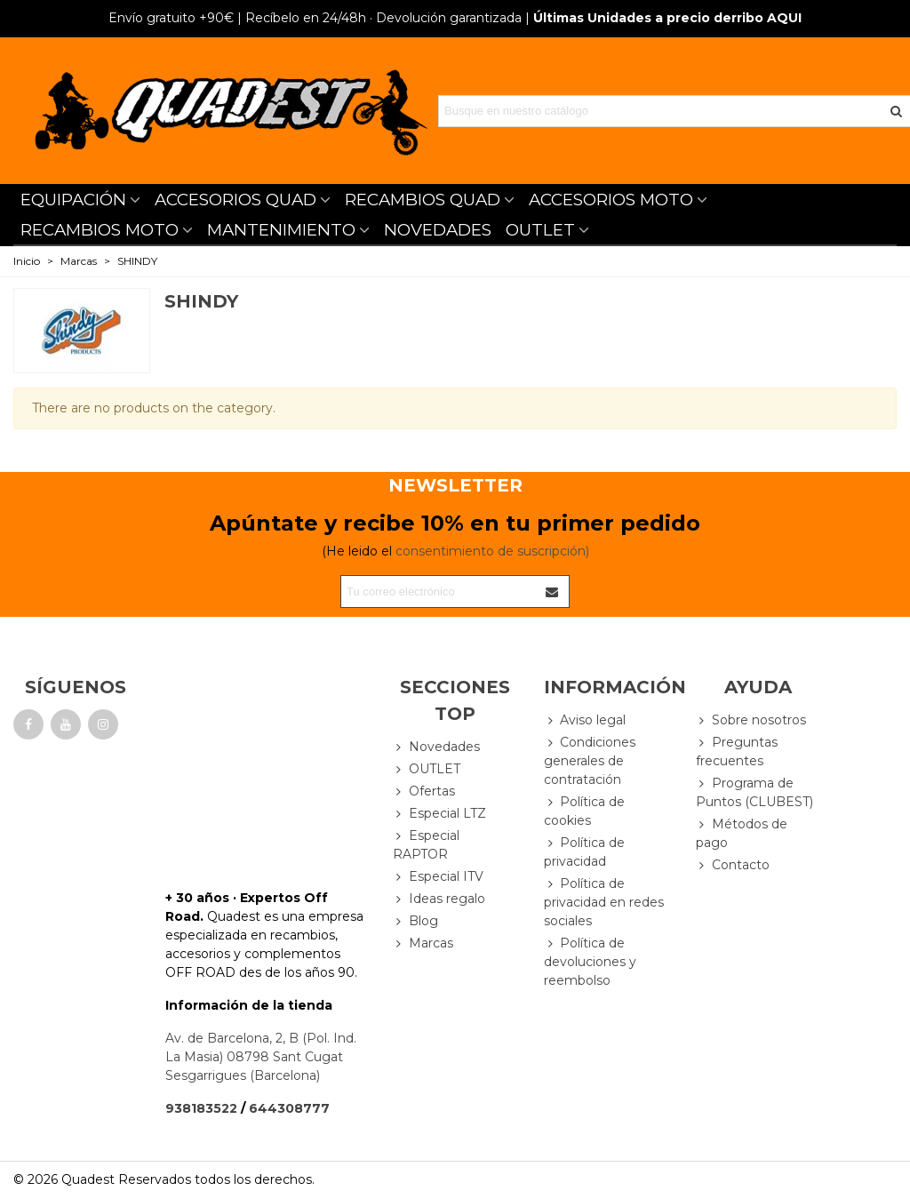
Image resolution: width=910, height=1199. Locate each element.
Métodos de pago (741, 833)
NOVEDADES (437, 230)
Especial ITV (438, 876)
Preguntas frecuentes (737, 751)
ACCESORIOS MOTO (611, 199)
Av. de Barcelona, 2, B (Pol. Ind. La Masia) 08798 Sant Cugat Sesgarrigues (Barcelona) (260, 1056)
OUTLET (540, 230)
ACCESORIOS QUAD (235, 199)
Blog (415, 921)
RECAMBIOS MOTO (99, 230)
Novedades (436, 747)
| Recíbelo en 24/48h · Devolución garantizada (315, 18)
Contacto (733, 865)
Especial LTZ (439, 813)
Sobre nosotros (751, 720)
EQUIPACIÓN (73, 199)
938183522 (201, 1108)
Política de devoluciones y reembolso (590, 961)
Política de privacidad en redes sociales (604, 902)
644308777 (289, 1108)
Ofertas (424, 791)
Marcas (423, 943)
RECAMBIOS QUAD (422, 199)
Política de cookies (584, 810)
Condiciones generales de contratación (589, 760)
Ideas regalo (439, 899)
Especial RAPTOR (426, 844)
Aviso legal (585, 720)
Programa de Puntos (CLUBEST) (754, 792)
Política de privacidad (584, 851)
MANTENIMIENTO (281, 230)
